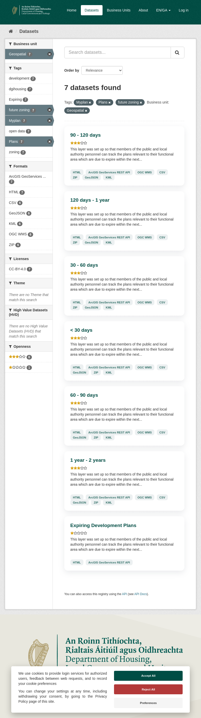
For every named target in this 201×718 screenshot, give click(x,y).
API (124, 594)
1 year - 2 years (88, 460)
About (143, 10)
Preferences (148, 702)
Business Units (119, 10)
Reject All (148, 689)
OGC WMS (144, 172)
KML (109, 177)
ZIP (75, 177)
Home (71, 10)
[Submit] (177, 52)
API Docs (140, 594)
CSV (162, 172)
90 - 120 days (85, 135)
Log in (184, 10)
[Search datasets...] (117, 52)
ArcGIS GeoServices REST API (109, 172)
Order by (71, 70)
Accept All (148, 675)
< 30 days (81, 330)
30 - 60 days (84, 265)
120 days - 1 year (90, 200)
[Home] (11, 31)
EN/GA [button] (163, 10)
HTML (77, 172)
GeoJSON (91, 177)
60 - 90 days (84, 395)
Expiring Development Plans (103, 525)
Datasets (92, 10)
